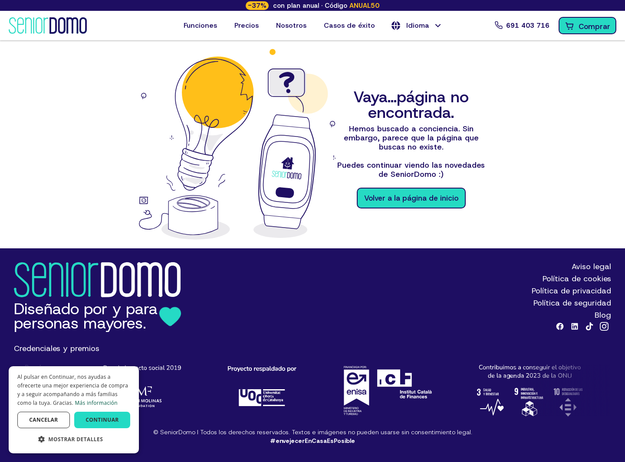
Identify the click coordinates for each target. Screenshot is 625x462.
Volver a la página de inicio (411, 198)
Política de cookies (577, 278)
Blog (603, 315)
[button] (416, 25)
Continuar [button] (102, 419)
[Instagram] (604, 326)
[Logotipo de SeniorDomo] (48, 25)
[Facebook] (560, 326)
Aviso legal (591, 266)
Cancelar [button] (43, 419)
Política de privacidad (571, 290)
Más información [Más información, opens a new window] (96, 403)
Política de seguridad (572, 303)
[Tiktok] (589, 326)
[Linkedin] (575, 326)
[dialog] (74, 409)
